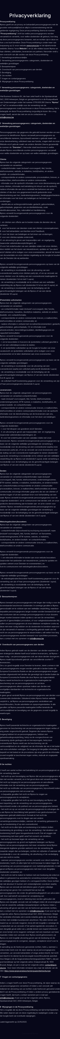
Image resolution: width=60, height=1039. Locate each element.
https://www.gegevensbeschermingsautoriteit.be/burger (27, 971)
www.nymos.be (32, 45)
